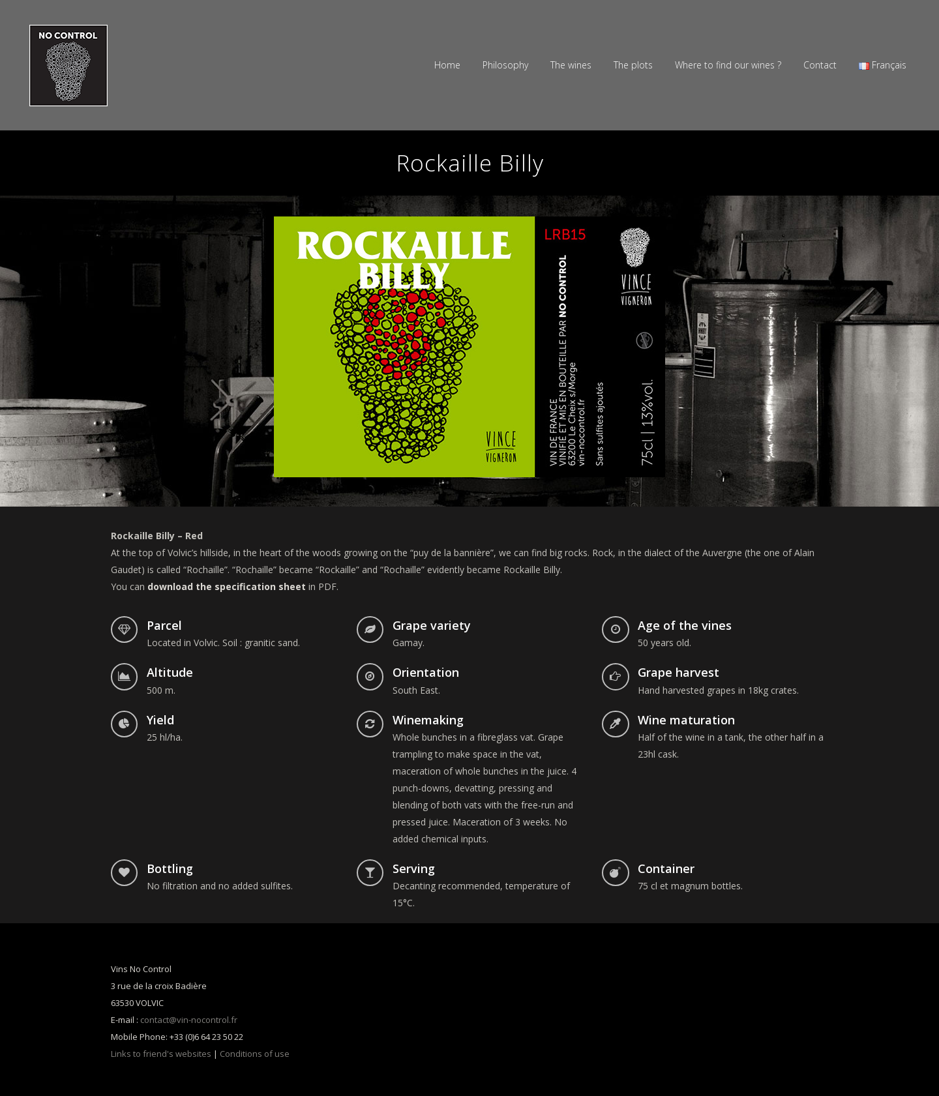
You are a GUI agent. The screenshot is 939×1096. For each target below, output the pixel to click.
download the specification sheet (226, 586)
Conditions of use (255, 1053)
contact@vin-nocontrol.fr (188, 1020)
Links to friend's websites (161, 1053)
